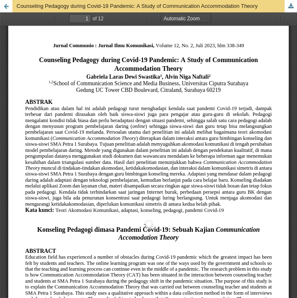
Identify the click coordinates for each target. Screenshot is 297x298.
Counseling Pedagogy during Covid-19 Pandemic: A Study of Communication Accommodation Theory (137, 6)
